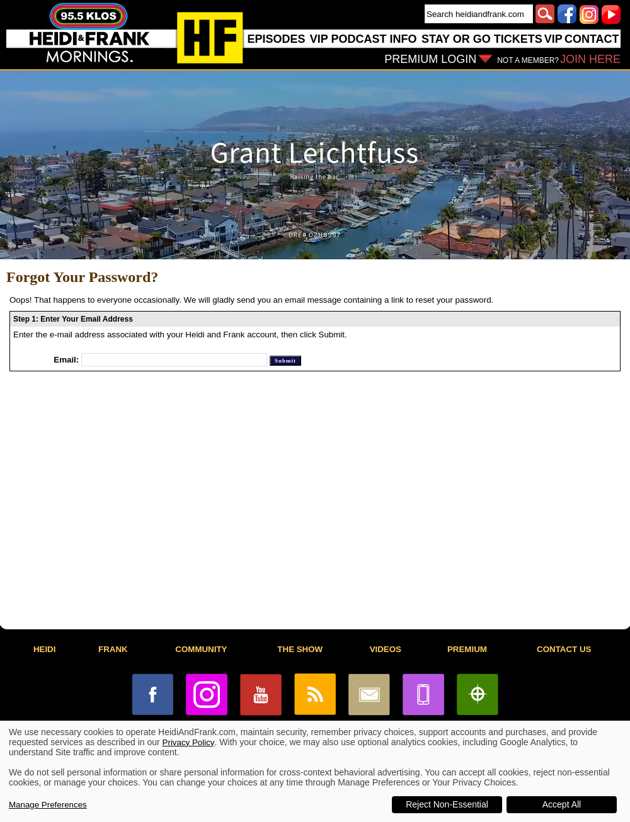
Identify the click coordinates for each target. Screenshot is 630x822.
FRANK (113, 649)
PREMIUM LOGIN (430, 59)
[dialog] (315, 771)
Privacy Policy (189, 742)
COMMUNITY (201, 649)
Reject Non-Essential (447, 804)
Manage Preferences (48, 804)
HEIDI (44, 649)
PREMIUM (467, 649)
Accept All (561, 804)
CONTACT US (564, 649)
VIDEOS (385, 649)
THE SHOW (300, 649)
